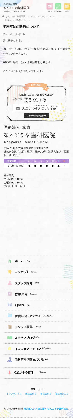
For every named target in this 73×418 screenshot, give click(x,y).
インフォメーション (41, 16)
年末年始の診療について (17, 20)
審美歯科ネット (46, 394)
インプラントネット (14, 394)
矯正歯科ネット (30, 394)
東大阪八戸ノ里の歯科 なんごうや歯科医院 (46, 408)
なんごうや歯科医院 (15, 16)
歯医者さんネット (62, 394)
